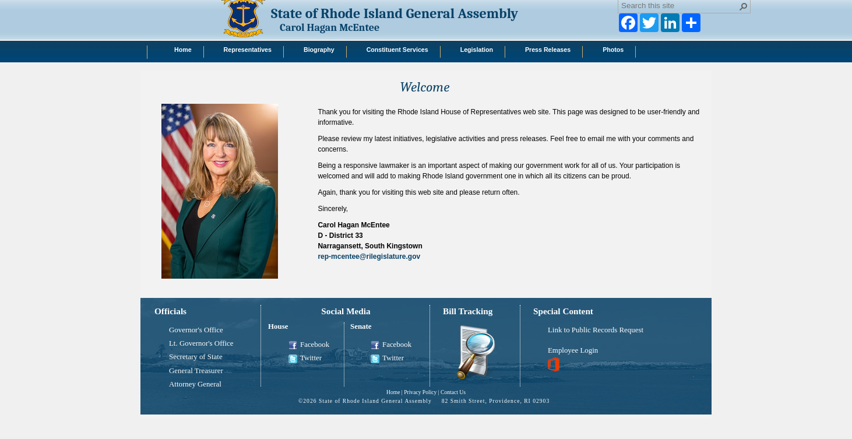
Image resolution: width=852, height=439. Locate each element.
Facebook (308, 345)
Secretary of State (196, 357)
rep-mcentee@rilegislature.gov (369, 256)
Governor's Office (196, 330)
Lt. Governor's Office (201, 343)
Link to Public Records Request (595, 330)
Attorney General (195, 384)
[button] (743, 6)
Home (393, 392)
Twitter (305, 358)
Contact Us (453, 392)
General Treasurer (196, 371)
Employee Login (573, 350)
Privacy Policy (420, 392)
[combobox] (679, 5)
